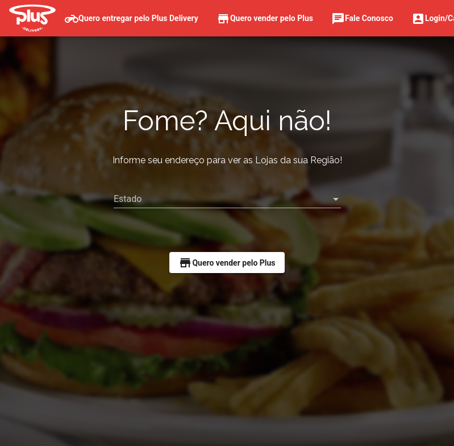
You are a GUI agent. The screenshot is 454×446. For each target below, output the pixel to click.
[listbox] (227, 199)
